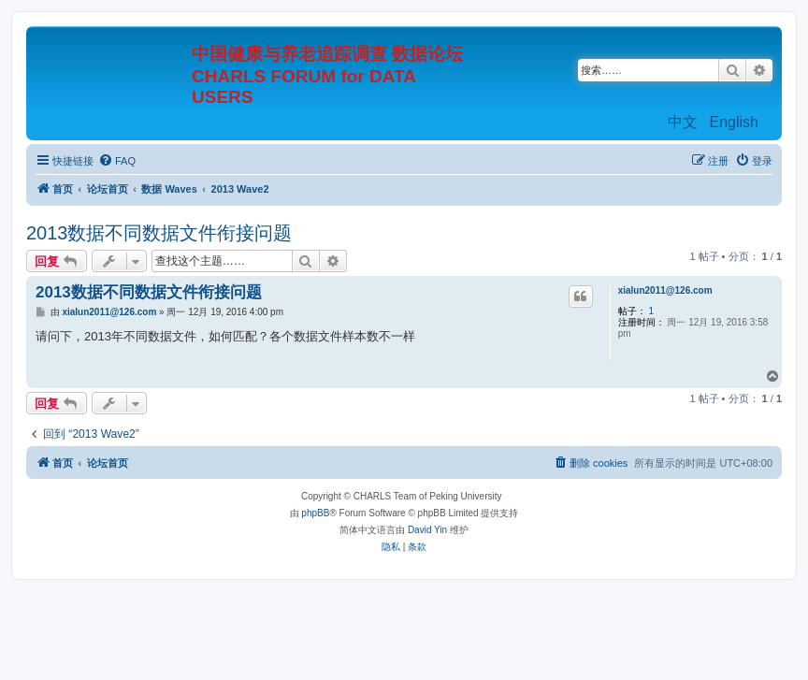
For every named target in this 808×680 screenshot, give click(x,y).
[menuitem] (117, 161)
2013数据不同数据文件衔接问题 (159, 233)
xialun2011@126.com (665, 290)
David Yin (427, 530)
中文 (683, 122)
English (734, 122)
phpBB (315, 513)
